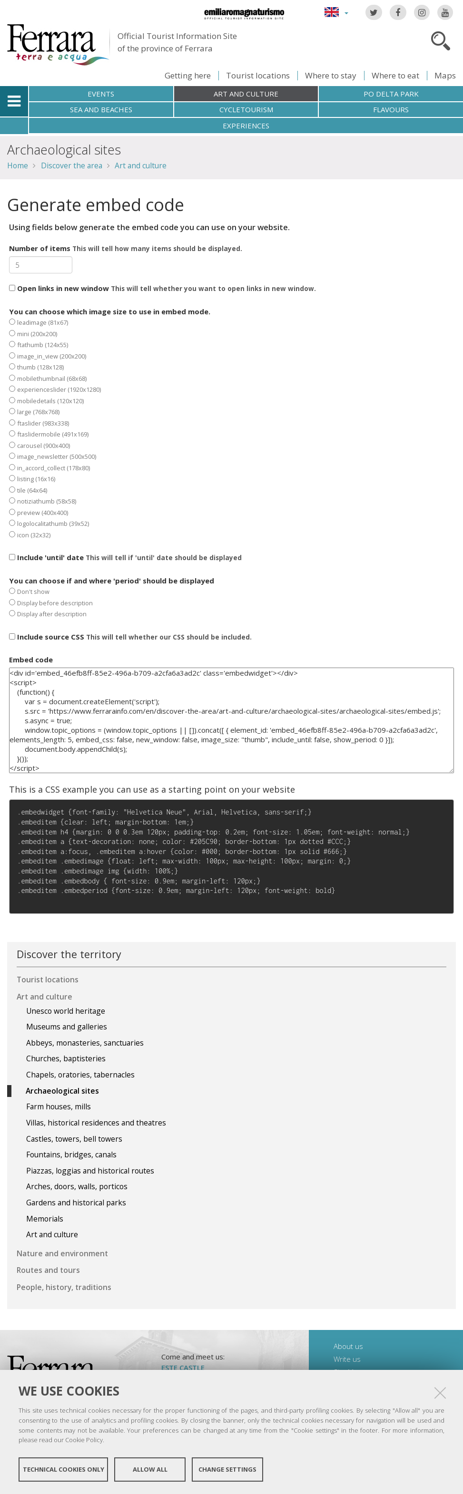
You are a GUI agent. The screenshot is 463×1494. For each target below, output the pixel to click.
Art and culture (246, 93)
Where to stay (330, 75)
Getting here (188, 75)
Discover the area (71, 165)
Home (17, 165)
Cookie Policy (84, 1440)
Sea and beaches (101, 109)
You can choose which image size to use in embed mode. (109, 423)
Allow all (150, 1469)
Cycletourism (246, 109)
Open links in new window (162, 288)
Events (101, 93)
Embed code (31, 659)
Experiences (246, 125)
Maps (445, 75)
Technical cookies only (63, 1469)
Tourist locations (258, 75)
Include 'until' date (125, 557)
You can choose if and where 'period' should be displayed (111, 597)
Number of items (125, 248)
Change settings (227, 1469)
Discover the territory (69, 954)
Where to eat (395, 75)
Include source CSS (130, 636)
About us (348, 1346)
